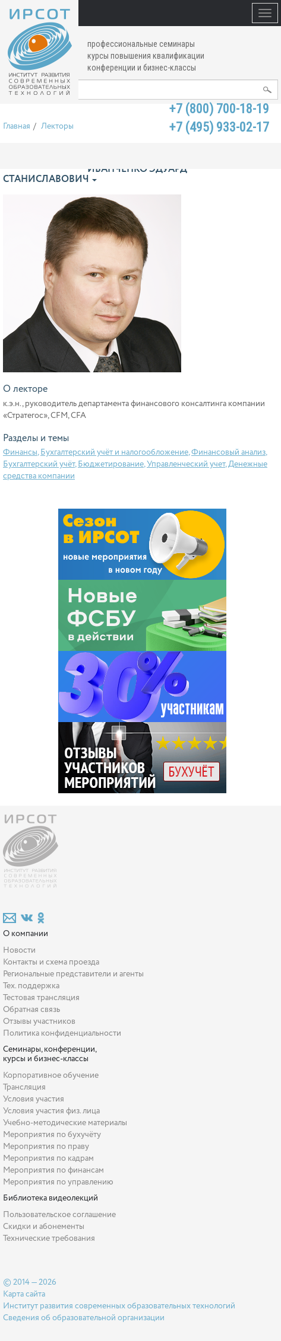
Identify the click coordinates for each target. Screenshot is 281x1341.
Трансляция (24, 1087)
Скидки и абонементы (43, 1227)
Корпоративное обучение (51, 1075)
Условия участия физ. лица (51, 1111)
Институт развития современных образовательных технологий (119, 1306)
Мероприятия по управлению (58, 1182)
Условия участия (33, 1099)
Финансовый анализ (228, 452)
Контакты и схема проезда (51, 962)
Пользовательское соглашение (59, 1215)
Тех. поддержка (31, 986)
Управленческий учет (186, 464)
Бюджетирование (111, 464)
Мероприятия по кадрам (48, 1158)
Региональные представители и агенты (73, 974)
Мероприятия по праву (46, 1146)
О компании (25, 934)
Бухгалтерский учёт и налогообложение (114, 452)
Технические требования (49, 1238)
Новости (19, 950)
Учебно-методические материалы (65, 1123)
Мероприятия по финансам (53, 1170)
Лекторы (57, 126)
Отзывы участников (39, 1021)
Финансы (20, 452)
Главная (16, 126)
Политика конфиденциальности (62, 1033)
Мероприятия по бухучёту (52, 1135)
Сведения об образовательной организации (84, 1318)
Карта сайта (24, 1294)
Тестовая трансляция (41, 998)
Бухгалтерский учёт (39, 464)
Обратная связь (31, 1010)
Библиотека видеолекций (50, 1198)
